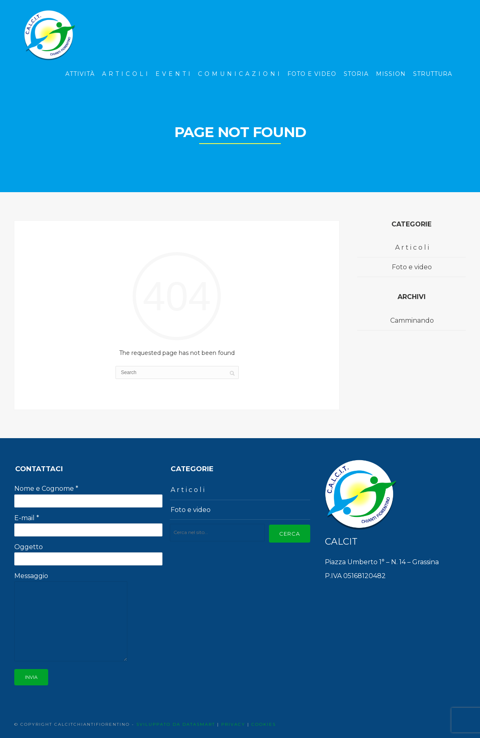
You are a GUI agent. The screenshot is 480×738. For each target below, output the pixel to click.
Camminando (412, 320)
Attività (80, 74)
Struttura (432, 74)
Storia (356, 74)
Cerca (289, 533)
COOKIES (263, 724)
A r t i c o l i (125, 74)
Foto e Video (311, 74)
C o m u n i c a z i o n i (239, 74)
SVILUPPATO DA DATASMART (175, 724)
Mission (391, 74)
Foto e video (412, 267)
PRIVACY (233, 724)
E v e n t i (173, 74)
